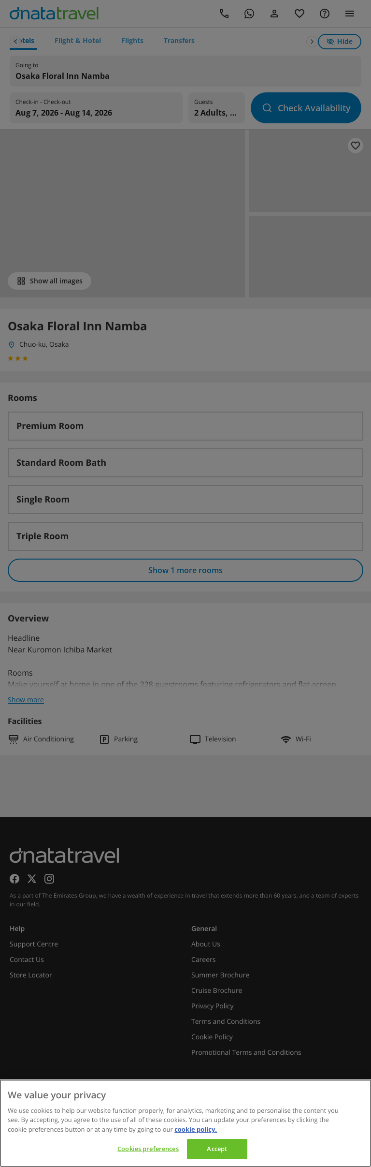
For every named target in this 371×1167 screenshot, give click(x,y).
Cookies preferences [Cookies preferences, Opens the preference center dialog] (147, 1148)
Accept (217, 1148)
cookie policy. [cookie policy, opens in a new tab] (195, 1129)
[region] (185, 1123)
